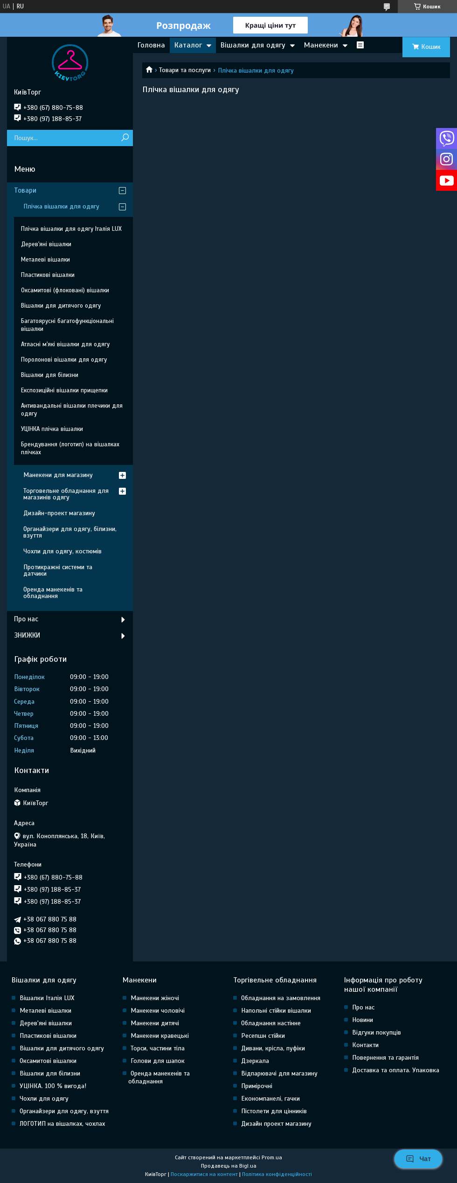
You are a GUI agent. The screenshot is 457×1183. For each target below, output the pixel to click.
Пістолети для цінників (274, 1111)
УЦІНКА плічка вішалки (52, 429)
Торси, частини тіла (158, 1048)
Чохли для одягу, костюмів (62, 551)
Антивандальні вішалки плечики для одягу (72, 409)
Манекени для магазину (58, 475)
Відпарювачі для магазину (279, 1073)
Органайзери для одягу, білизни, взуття (70, 532)
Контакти (365, 1045)
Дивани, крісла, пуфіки (273, 1048)
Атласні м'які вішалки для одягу (65, 344)
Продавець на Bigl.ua (228, 1166)
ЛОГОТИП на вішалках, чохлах (62, 1124)
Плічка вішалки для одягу (61, 206)
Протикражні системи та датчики (57, 570)
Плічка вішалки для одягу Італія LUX (71, 229)
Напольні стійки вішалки (276, 1011)
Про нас (26, 619)
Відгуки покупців (376, 1032)
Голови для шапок (158, 1061)
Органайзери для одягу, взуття (64, 1111)
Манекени (321, 45)
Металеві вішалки (45, 259)
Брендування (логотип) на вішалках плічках (70, 448)
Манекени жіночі (155, 998)
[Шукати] (125, 138)
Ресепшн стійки (263, 1036)
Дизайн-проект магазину (59, 513)
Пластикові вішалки (48, 275)
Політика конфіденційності (277, 1174)
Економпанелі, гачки (270, 1098)
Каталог (188, 45)
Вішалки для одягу (253, 45)
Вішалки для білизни (49, 375)
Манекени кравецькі (160, 1036)
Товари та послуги (185, 70)
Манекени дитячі (155, 1023)
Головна (151, 45)
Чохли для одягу (44, 1098)
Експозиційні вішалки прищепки (64, 390)
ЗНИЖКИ (27, 635)
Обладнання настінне (271, 1023)
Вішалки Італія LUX (47, 998)
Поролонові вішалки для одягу (64, 359)
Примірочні (256, 1086)
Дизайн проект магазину (276, 1124)
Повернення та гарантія (385, 1058)
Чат (418, 1159)
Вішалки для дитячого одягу (61, 305)
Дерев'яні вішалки (46, 244)
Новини (362, 1020)
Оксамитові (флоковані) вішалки (65, 290)
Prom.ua (272, 1157)
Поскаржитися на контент (204, 1174)
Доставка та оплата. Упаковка (395, 1070)
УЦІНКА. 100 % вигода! (53, 1086)
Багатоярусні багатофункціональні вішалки (67, 325)
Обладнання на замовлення (280, 998)
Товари (25, 190)
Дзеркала (255, 1061)
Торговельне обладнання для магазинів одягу (66, 494)
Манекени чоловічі (158, 1011)
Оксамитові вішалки (48, 1061)
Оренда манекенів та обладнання (53, 592)
